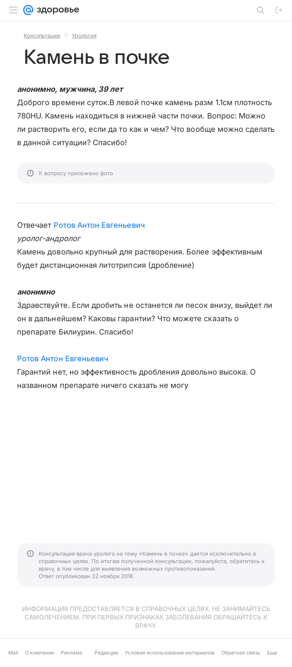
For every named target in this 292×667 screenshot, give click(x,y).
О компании (39, 652)
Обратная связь (240, 652)
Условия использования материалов (170, 652)
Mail (13, 652)
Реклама (71, 652)
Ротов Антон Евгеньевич (99, 225)
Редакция (106, 652)
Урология (84, 35)
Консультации (42, 35)
